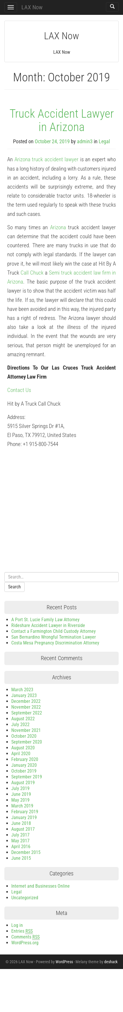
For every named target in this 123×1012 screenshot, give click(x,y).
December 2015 (26, 852)
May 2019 (20, 800)
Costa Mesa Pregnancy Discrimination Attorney (55, 643)
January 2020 (24, 765)
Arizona (58, 227)
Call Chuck (32, 272)
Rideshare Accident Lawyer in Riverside (48, 625)
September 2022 (26, 713)
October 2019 (23, 771)
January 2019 (24, 817)
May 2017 (20, 840)
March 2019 (22, 806)
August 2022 (23, 718)
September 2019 (26, 777)
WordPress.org (24, 942)
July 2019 (20, 788)
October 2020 (23, 736)
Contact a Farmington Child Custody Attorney (53, 631)
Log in (17, 925)
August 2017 (23, 829)
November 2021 (26, 730)
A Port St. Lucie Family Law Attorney (45, 619)
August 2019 (23, 782)
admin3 (85, 141)
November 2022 (26, 707)
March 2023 (22, 689)
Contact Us (19, 390)
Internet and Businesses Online (40, 886)
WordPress (64, 961)
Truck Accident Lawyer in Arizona (62, 120)
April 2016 (20, 846)
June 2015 (21, 858)
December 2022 (26, 701)
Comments (25, 937)
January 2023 (24, 695)
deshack (111, 961)
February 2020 (24, 759)
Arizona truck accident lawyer (46, 159)
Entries (22, 931)
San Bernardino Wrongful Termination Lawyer (53, 637)
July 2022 (20, 724)
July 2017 (20, 835)
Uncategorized (24, 897)
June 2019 (21, 794)
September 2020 (26, 742)
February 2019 (24, 811)
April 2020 (20, 753)
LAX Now (32, 7)
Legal (104, 141)
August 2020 (23, 748)
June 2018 (21, 823)
